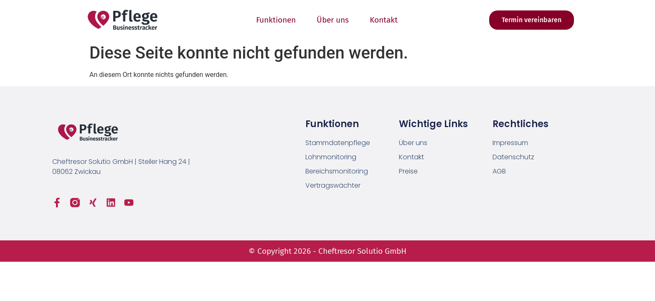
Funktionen (276, 20)
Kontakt (384, 20)
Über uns (333, 20)
